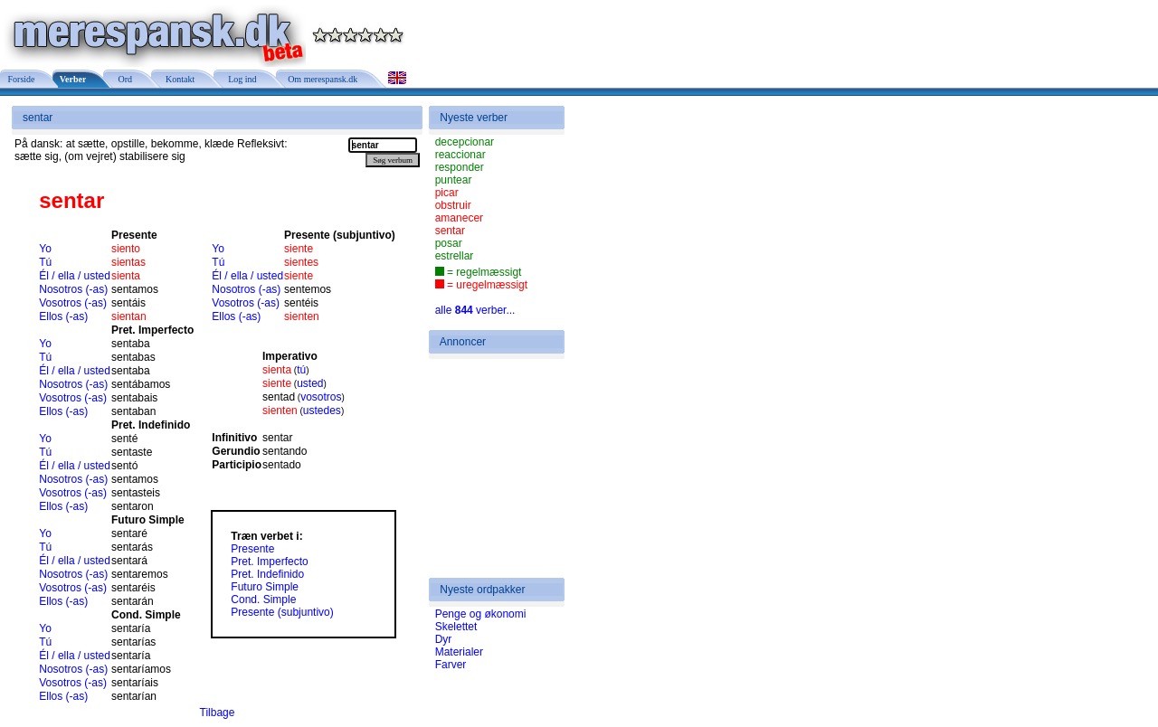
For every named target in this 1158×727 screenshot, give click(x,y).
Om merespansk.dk (322, 79)
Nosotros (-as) (73, 289)
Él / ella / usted (74, 275)
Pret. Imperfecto (269, 561)
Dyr (443, 639)
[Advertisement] (489, 468)
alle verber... (475, 310)
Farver (451, 664)
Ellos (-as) (63, 316)
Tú (45, 262)
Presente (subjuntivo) (282, 612)
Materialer (459, 652)
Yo (45, 248)
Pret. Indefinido (267, 574)
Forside (20, 79)
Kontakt (178, 79)
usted (310, 383)
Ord (122, 79)
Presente (252, 549)
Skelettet (456, 626)
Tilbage (217, 712)
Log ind (239, 79)
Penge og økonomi (481, 614)
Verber (72, 79)
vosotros (320, 397)
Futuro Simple (265, 587)
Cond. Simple (263, 599)
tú (301, 370)
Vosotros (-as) (73, 303)
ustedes (322, 410)
